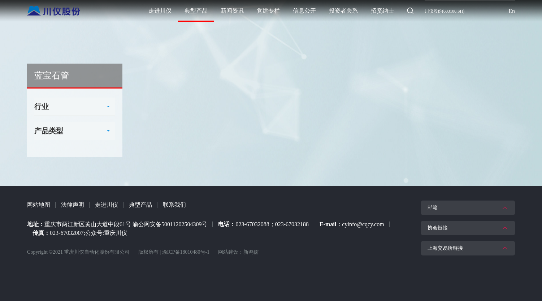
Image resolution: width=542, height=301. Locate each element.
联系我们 (174, 205)
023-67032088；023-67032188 (272, 224)
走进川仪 (106, 205)
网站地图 (38, 205)
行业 (41, 107)
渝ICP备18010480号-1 (185, 252)
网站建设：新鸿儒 (238, 252)
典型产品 (140, 205)
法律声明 (72, 205)
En (511, 11)
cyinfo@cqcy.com (363, 224)
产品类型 (48, 131)
